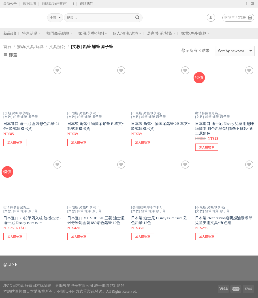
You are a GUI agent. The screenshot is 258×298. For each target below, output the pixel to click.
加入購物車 (14, 142)
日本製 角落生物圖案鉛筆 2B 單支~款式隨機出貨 (160, 126)
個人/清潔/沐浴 (127, 33)
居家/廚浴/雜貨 (161, 33)
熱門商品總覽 (59, 33)
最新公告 (10, 3)
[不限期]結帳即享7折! (83, 113)
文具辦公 (57, 46)
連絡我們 (86, 3)
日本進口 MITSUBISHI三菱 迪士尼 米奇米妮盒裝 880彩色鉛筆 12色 (96, 220)
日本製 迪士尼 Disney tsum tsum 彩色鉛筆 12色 (159, 220)
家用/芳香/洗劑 (92, 33)
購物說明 (29, 3)
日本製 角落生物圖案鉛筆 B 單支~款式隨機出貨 (95, 126)
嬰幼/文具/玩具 (30, 46)
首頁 (7, 46)
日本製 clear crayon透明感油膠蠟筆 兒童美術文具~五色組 (223, 220)
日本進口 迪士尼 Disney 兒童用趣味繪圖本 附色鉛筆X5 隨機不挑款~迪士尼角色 (224, 128)
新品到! (9, 33)
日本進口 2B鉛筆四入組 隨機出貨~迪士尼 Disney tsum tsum (32, 220)
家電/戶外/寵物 (195, 33)
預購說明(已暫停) (55, 3)
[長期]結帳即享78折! (146, 207)
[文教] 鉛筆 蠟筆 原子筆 (20, 116)
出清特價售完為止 (208, 113)
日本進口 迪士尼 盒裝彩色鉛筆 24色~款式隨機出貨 (31, 126)
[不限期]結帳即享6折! (211, 207)
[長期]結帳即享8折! (17, 113)
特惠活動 (31, 33)
